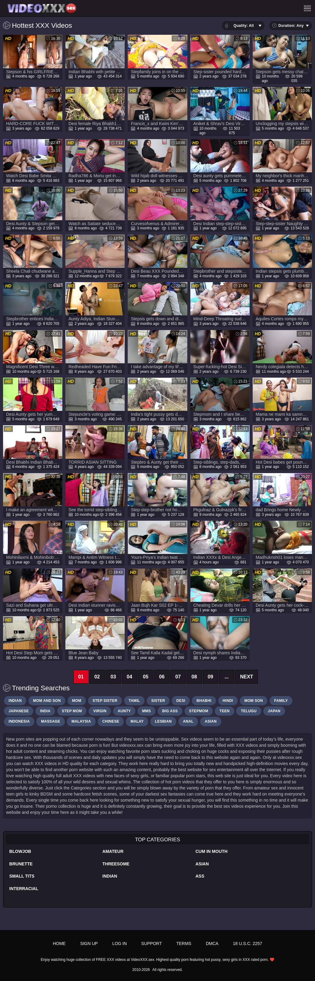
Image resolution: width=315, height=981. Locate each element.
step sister (105, 701)
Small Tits (21, 876)
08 (194, 676)
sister (158, 701)
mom (76, 701)
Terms (183, 943)
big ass (170, 711)
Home (59, 943)
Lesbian (163, 721)
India (45, 711)
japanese (19, 711)
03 (113, 676)
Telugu (248, 711)
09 (210, 676)
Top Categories (157, 840)
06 (162, 676)
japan (274, 711)
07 (178, 676)
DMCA (212, 943)
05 (145, 676)
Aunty (124, 711)
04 (129, 676)
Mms (146, 711)
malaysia (81, 721)
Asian (202, 863)
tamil (134, 701)
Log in (119, 943)
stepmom (198, 711)
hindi (228, 701)
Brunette (20, 863)
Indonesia (19, 721)
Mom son (253, 701)
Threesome (116, 863)
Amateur (112, 851)
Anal (188, 721)
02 (97, 676)
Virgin (99, 711)
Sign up (89, 943)
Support (151, 943)
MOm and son (47, 701)
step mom (72, 711)
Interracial (23, 888)
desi (180, 701)
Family (281, 701)
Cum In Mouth (212, 851)
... (227, 676)
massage (50, 721)
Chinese (110, 721)
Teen (224, 711)
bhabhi (203, 701)
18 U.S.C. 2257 (247, 943)
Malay (137, 721)
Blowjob (20, 851)
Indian (109, 876)
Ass (200, 876)
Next (246, 676)
